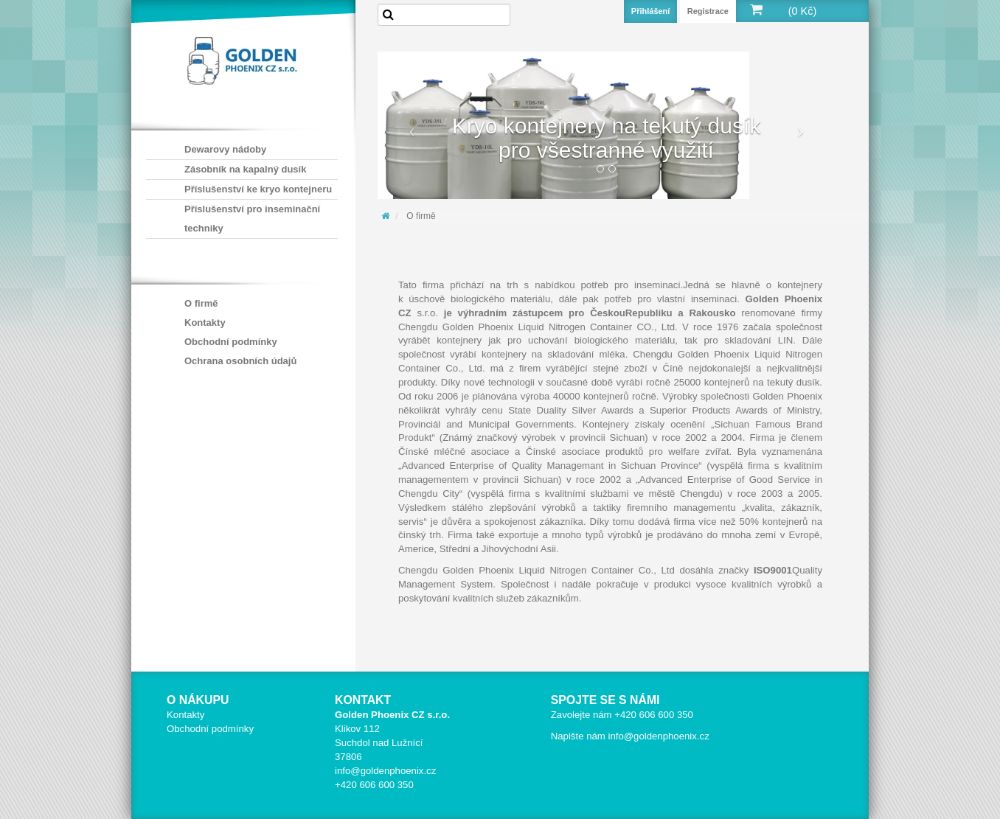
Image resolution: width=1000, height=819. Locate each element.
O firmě (201, 303)
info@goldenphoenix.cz (385, 770)
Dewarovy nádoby (225, 149)
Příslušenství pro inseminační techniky (252, 218)
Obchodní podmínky (230, 341)
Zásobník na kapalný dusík (245, 169)
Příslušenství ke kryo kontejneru (258, 189)
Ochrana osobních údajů (240, 360)
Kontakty (205, 322)
